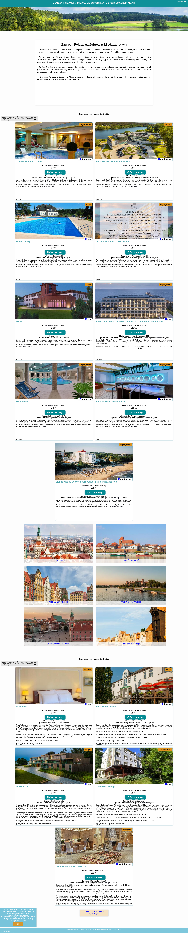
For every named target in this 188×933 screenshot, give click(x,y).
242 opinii (143, 725)
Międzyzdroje (85, 125)
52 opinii (61, 725)
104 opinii (61, 805)
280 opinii (61, 260)
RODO (23, 921)
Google (5, 911)
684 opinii (148, 180)
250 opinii (58, 340)
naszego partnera (50, 188)
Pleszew (87, 670)
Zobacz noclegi (55, 174)
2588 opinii (107, 885)
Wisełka (168, 125)
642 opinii (159, 340)
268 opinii (144, 805)
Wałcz (168, 670)
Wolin (88, 205)
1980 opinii (117, 500)
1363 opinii (148, 260)
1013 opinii (147, 420)
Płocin (88, 285)
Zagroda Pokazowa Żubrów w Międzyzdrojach (94, 912)
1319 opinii (61, 420)
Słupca (88, 750)
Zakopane (127, 830)
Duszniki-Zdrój (165, 750)
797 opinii (65, 180)
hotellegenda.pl (182, 1)
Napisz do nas (117, 929)
